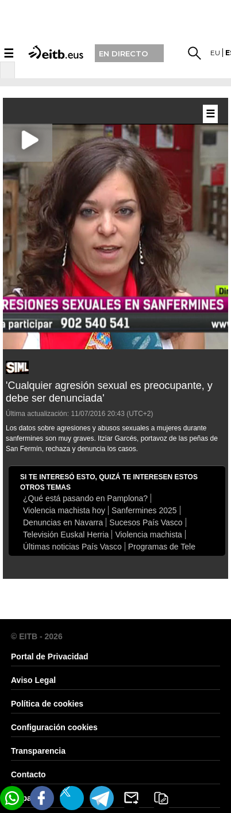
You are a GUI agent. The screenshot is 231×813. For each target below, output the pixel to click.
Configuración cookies (54, 727)
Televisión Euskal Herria (66, 534)
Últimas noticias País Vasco (72, 546)
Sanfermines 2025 (144, 510)
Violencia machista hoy (64, 510)
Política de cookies (47, 703)
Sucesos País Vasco (145, 522)
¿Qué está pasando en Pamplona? (85, 498)
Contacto (28, 774)
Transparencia (38, 750)
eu (215, 52)
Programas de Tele (161, 546)
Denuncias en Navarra (63, 522)
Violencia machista (148, 534)
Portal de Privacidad (49, 656)
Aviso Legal (33, 680)
